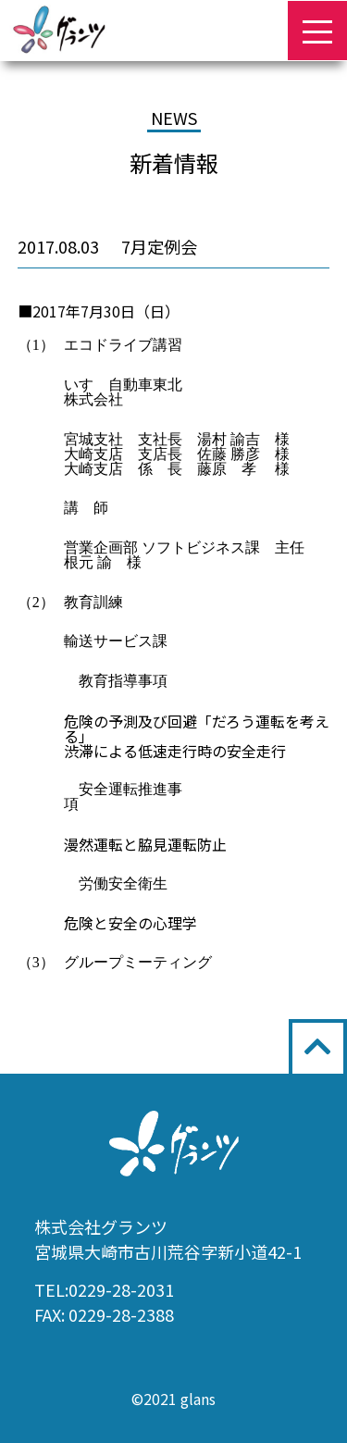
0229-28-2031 (121, 1289)
